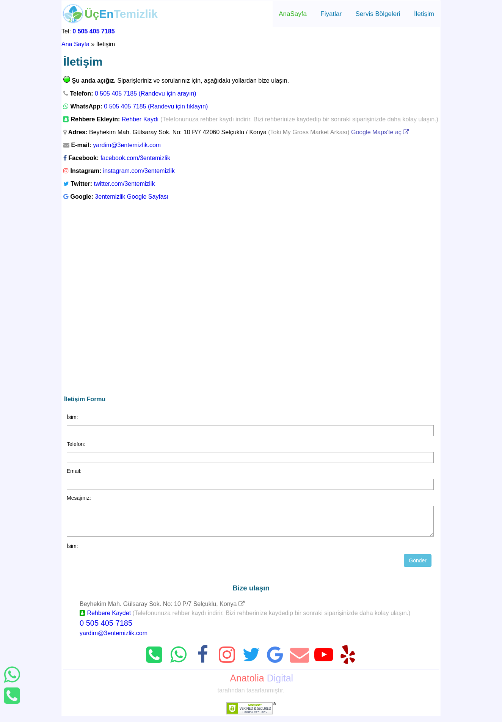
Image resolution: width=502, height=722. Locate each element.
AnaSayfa (293, 13)
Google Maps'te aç (380, 132)
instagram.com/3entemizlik (139, 171)
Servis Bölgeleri (378, 13)
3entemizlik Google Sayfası (131, 196)
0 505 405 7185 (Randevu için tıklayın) (156, 106)
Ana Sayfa (75, 44)
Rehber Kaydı (140, 119)
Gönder (418, 566)
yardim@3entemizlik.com (127, 145)
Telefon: (76, 444)
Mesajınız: (79, 498)
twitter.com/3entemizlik (124, 183)
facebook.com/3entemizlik (135, 158)
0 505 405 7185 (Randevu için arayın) (145, 93)
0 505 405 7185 (93, 31)
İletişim (424, 13)
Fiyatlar (331, 13)
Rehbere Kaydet (105, 618)
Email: (74, 471)
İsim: (72, 417)
